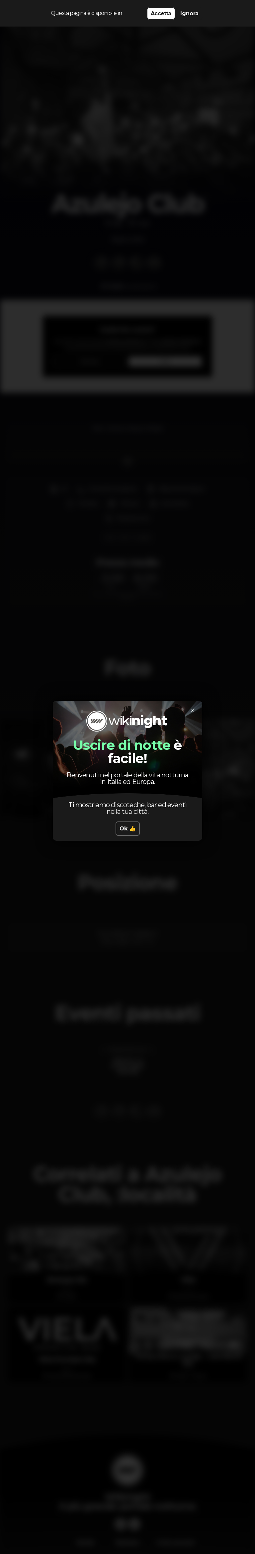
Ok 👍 (128, 828)
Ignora (189, 13)
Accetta (161, 13)
